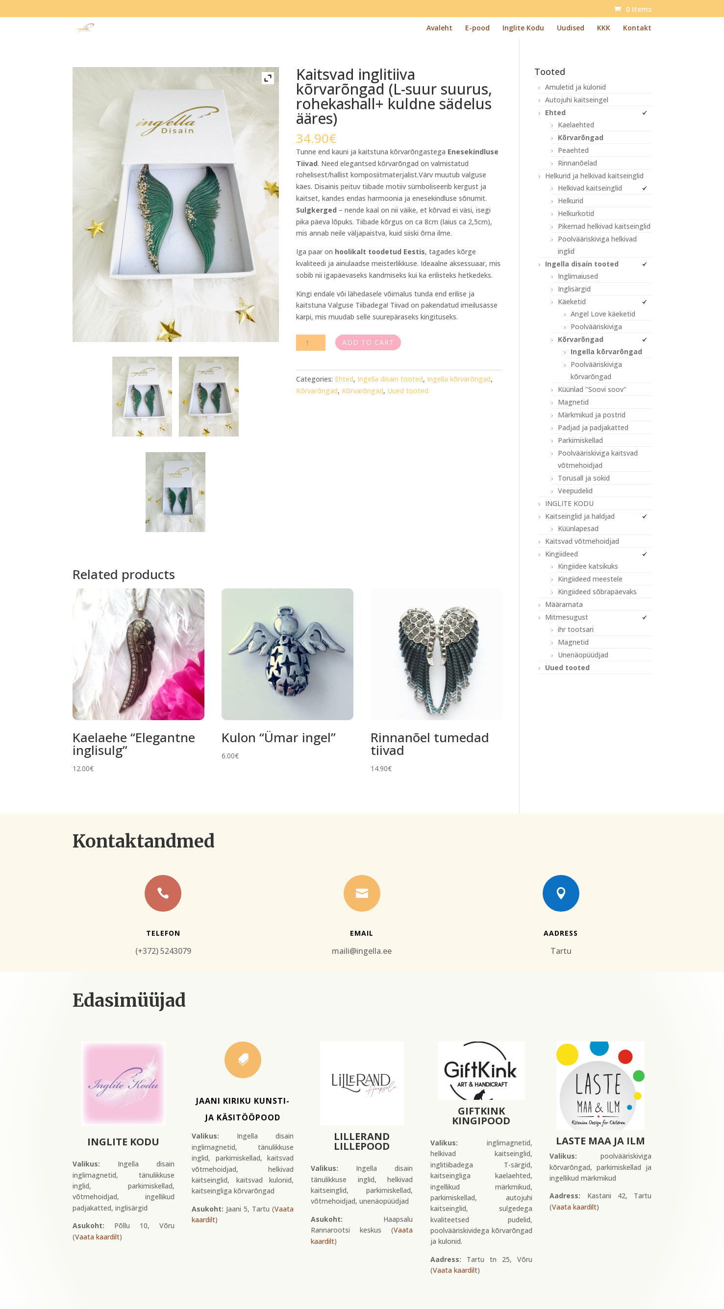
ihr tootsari (576, 629)
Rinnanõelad (577, 163)
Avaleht (439, 28)
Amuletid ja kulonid (575, 87)
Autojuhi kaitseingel (576, 99)
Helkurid (570, 200)
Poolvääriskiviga (596, 326)
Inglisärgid (574, 288)
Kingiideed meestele (590, 578)
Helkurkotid (576, 213)
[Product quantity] (310, 343)
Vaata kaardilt (97, 1236)
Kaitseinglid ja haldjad (580, 516)
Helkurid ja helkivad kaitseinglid (594, 175)
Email (362, 933)
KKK (603, 28)
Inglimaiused (578, 276)
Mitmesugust (566, 617)
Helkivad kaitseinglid (590, 188)
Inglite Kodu (523, 28)
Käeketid (572, 301)
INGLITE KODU (569, 503)
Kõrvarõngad (317, 390)
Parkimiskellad (580, 440)
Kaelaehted (576, 124)
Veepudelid (575, 490)
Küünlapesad (578, 528)
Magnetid (573, 402)
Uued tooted (407, 390)
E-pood (477, 28)
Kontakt (637, 28)
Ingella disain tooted (390, 379)
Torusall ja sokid (584, 478)
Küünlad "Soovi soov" (592, 389)
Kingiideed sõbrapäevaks (597, 591)
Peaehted (573, 150)
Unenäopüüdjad (583, 654)
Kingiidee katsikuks (588, 566)
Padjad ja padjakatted (593, 427)
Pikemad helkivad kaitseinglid (604, 226)
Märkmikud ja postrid (591, 414)
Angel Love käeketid (603, 313)
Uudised (570, 28)
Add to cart (368, 342)
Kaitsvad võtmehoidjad (582, 541)
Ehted (344, 379)
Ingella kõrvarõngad (459, 379)
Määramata (564, 604)
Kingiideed (561, 553)
